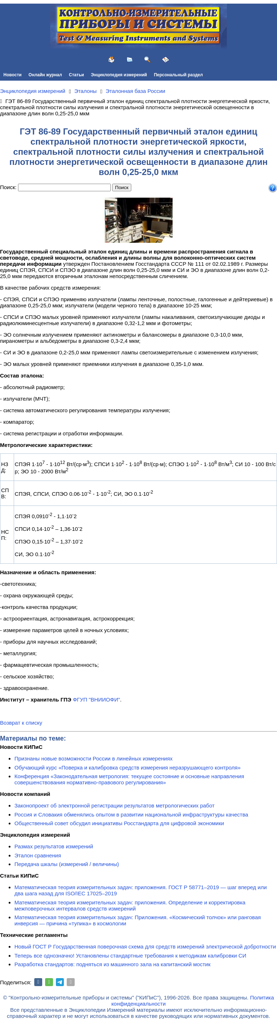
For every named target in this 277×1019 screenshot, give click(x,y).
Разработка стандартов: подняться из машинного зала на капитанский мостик (112, 964)
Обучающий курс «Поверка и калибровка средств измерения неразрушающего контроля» (127, 767)
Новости (13, 74)
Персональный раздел (178, 74)
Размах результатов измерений (53, 846)
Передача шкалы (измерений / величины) (66, 864)
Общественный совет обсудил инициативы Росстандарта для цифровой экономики (119, 823)
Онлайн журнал (45, 74)
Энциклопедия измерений (119, 74)
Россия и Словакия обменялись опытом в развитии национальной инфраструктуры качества (131, 814)
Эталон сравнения (37, 855)
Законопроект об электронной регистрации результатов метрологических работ (114, 805)
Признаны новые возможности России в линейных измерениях (93, 758)
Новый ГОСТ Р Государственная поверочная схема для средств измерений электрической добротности (145, 946)
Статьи (76, 74)
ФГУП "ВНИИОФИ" (96, 699)
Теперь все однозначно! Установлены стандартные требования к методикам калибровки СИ (130, 955)
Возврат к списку (21, 723)
